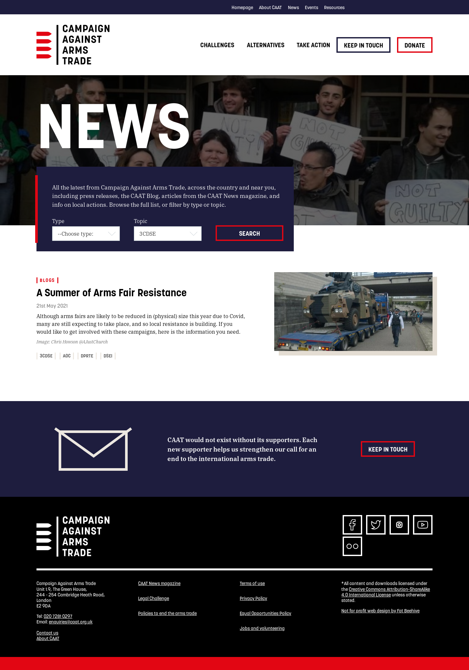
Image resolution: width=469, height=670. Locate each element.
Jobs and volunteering (262, 628)
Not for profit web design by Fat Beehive (380, 611)
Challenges (217, 45)
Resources (334, 7)
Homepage (242, 7)
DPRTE (87, 356)
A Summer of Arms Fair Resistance (111, 292)
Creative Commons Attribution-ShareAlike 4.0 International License (385, 592)
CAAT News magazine (159, 583)
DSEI (108, 356)
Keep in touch (363, 45)
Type (58, 221)
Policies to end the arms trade (167, 613)
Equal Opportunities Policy (265, 613)
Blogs (47, 280)
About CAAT (270, 7)
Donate (415, 45)
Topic (140, 221)
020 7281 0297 (58, 616)
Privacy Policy (253, 598)
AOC (67, 356)
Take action (313, 45)
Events (311, 7)
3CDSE (46, 356)
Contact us (47, 633)
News (293, 7)
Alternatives (265, 45)
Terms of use (252, 583)
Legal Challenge (153, 598)
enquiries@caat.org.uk (70, 622)
